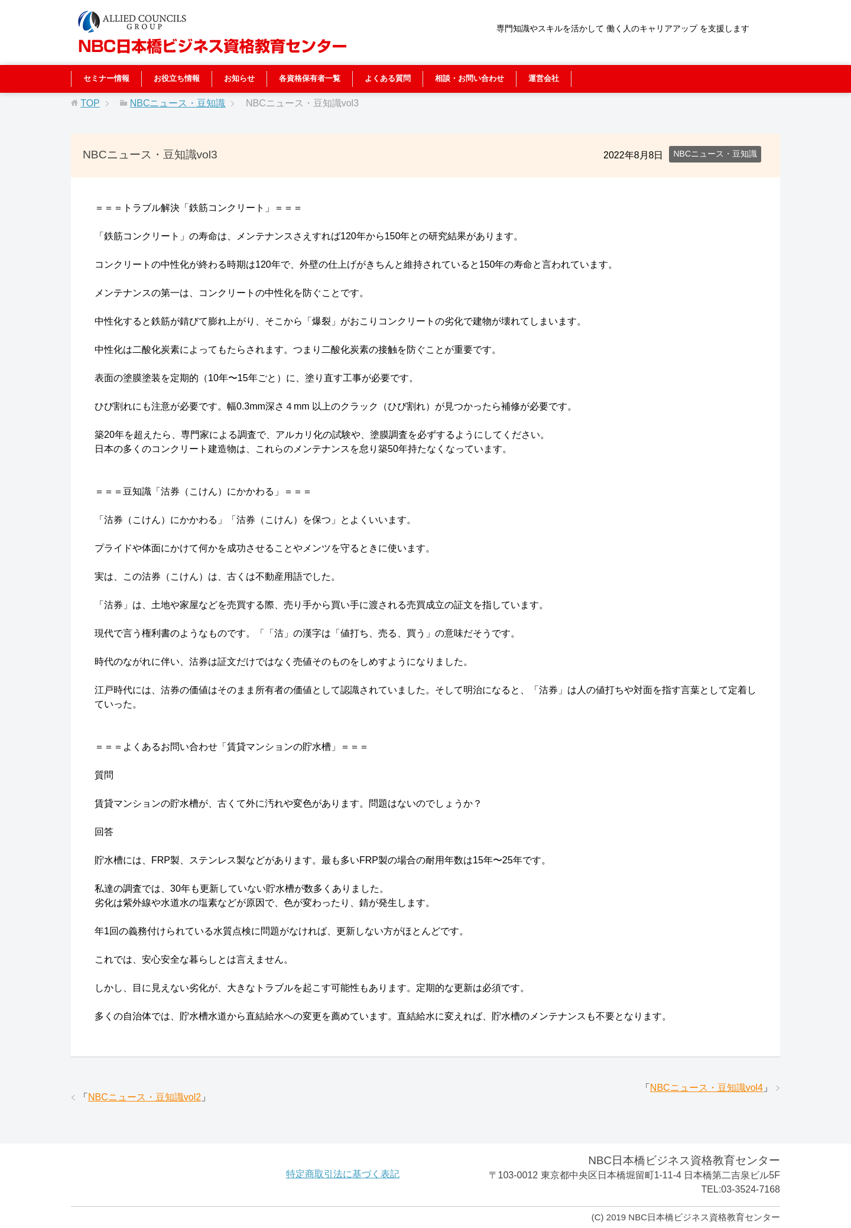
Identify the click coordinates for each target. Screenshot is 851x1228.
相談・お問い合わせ (469, 78)
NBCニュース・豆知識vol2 (144, 1097)
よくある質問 (388, 78)
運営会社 (543, 78)
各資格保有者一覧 (309, 78)
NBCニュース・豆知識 (715, 153)
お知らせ (239, 78)
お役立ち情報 (177, 78)
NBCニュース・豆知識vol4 (706, 1088)
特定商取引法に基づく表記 (342, 1174)
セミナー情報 (106, 78)
